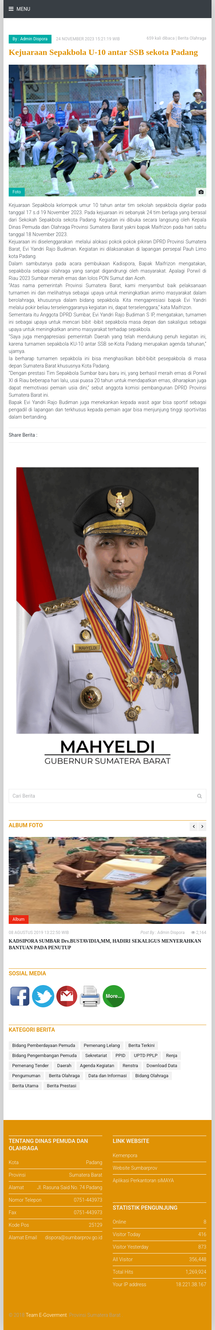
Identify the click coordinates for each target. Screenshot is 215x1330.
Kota (14, 1162)
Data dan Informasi (107, 1075)
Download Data (161, 1065)
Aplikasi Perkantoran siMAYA (143, 1180)
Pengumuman (26, 1075)
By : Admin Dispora (30, 39)
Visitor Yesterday (131, 1247)
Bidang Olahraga (151, 1075)
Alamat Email (23, 1237)
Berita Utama (25, 1085)
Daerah (64, 1065)
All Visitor (123, 1259)
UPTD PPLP (146, 1055)
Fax (12, 1212)
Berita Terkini (141, 1045)
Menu (22, 9)
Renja (171, 1055)
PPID (120, 1055)
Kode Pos (19, 1225)
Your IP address (129, 1284)
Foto (17, 192)
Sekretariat (96, 1055)
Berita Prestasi (61, 1085)
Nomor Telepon (25, 1200)
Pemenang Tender (30, 1065)
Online (119, 1222)
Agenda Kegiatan (97, 1065)
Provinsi (17, 1175)
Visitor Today (126, 1234)
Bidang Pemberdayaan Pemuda (43, 1045)
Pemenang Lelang (102, 1045)
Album (19, 919)
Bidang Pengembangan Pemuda (44, 1055)
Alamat (16, 1187)
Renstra (130, 1065)
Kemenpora (125, 1155)
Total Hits (123, 1272)
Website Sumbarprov (135, 1168)
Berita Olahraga (64, 1075)
